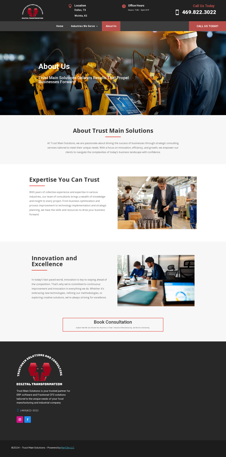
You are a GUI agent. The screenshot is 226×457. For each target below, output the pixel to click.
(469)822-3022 (29, 410)
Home (59, 26)
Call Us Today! (207, 26)
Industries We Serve (83, 26)
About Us (111, 26)
